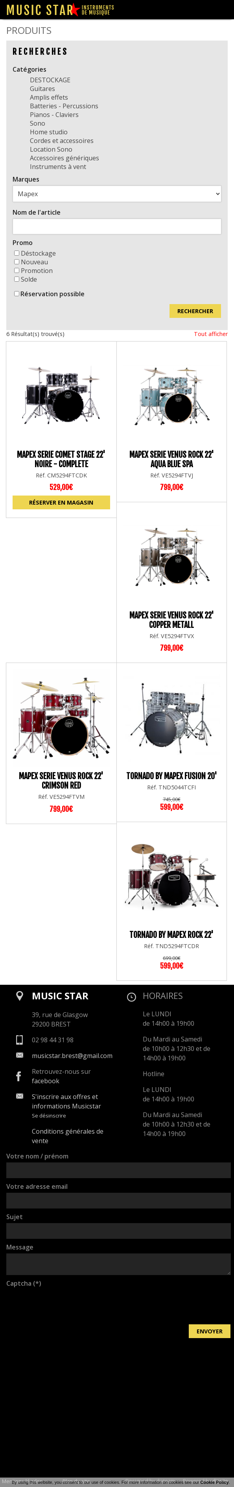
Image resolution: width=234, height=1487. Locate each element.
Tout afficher (211, 334)
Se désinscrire (49, 1115)
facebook (45, 1081)
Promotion (33, 270)
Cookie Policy (214, 1482)
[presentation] (66, 1305)
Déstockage (35, 253)
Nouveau (31, 262)
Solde (25, 279)
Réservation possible (52, 294)
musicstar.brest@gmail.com (72, 1055)
